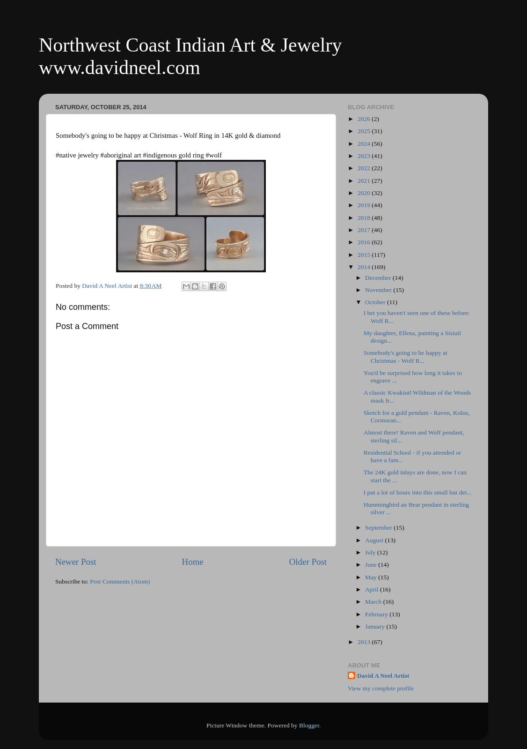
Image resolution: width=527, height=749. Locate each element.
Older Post (308, 562)
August (375, 540)
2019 (365, 205)
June (371, 564)
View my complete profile (381, 688)
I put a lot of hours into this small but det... (418, 492)
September (379, 527)
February (377, 614)
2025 (365, 131)
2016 (365, 242)
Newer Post (75, 562)
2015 (365, 254)
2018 (365, 217)
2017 (365, 229)
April (372, 589)
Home (193, 562)
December (379, 277)
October (376, 302)
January (375, 626)
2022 (365, 168)
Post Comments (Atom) (120, 581)
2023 (365, 155)
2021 (365, 180)
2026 (365, 118)
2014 (365, 266)
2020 (365, 192)
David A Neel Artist (383, 675)
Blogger (309, 725)
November (379, 289)
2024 (365, 143)
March (374, 601)
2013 (365, 641)
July (371, 552)
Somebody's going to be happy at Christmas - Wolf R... (405, 356)
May (371, 577)
